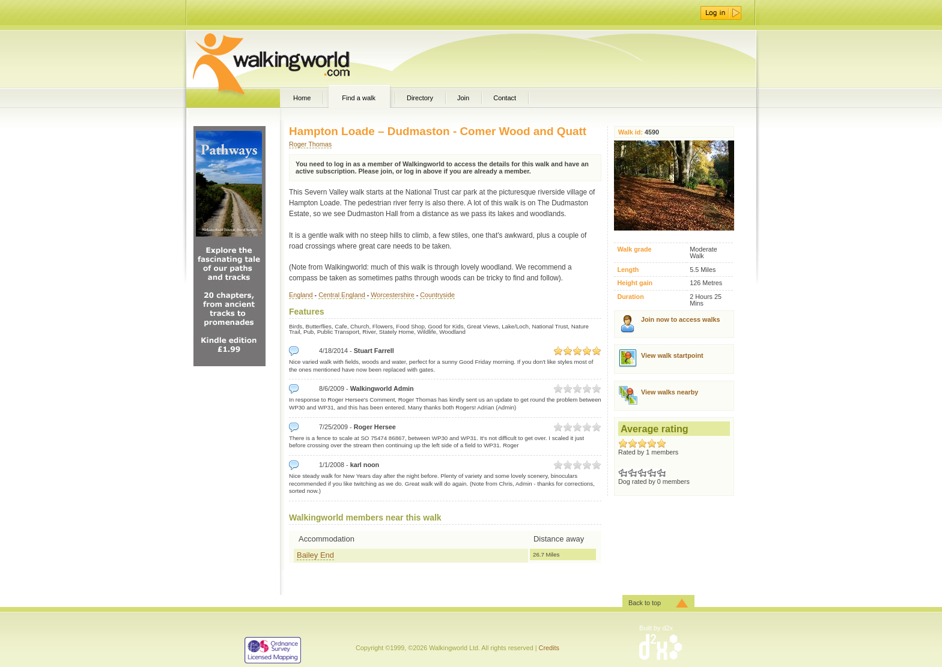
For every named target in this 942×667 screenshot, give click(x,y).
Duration (630, 297)
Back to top (644, 602)
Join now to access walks (680, 319)
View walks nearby (669, 392)
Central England (341, 294)
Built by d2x (656, 628)
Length (628, 270)
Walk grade (634, 249)
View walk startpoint (672, 355)
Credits (549, 647)
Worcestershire (392, 294)
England (301, 294)
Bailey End (315, 555)
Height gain (634, 283)
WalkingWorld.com (292, 59)
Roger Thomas (310, 144)
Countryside (437, 294)
